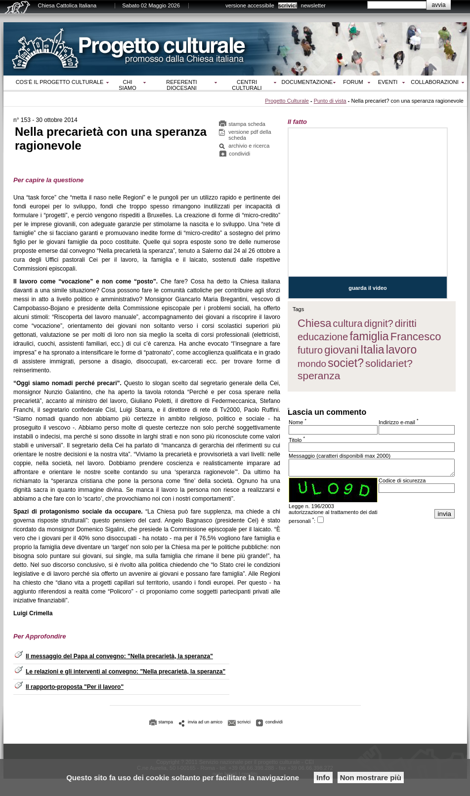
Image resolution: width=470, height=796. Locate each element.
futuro (310, 350)
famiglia (368, 336)
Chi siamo (127, 85)
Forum (353, 82)
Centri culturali (246, 85)
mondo (312, 363)
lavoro (401, 349)
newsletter (313, 5)
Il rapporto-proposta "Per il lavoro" (75, 686)
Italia (372, 349)
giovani (341, 350)
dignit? (378, 323)
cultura (348, 323)
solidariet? (389, 363)
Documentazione (307, 82)
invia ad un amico (205, 721)
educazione (323, 336)
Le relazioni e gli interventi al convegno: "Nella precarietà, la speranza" (125, 671)
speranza (319, 375)
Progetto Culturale (287, 101)
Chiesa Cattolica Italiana (67, 5)
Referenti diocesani (181, 85)
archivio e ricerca (248, 146)
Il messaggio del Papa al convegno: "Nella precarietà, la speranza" (119, 656)
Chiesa (314, 323)
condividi (239, 154)
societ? (346, 363)
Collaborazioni (435, 82)
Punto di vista (330, 101)
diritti (406, 323)
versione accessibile (249, 5)
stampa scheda (246, 124)
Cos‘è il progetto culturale (60, 82)
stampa (166, 721)
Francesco (415, 336)
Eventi (388, 82)
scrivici (287, 5)
